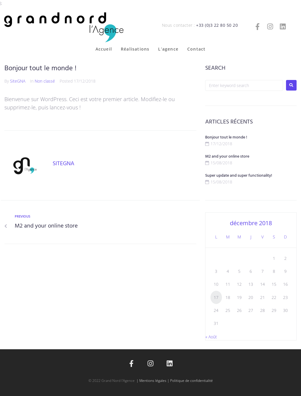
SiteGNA (17, 81)
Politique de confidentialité (191, 380)
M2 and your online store (227, 156)
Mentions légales (152, 380)
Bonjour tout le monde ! (226, 137)
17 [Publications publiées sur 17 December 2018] (216, 297)
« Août (211, 337)
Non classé (45, 81)
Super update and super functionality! (238, 175)
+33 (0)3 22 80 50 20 (217, 25)
